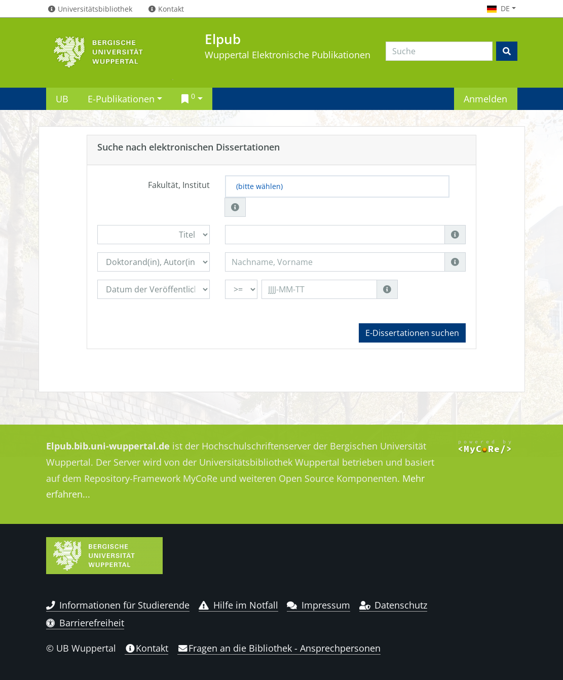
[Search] (439, 51)
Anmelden (485, 98)
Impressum (318, 605)
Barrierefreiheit (85, 623)
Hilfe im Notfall (238, 605)
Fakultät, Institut (179, 185)
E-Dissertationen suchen (412, 332)
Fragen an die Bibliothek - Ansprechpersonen (279, 648)
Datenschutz (393, 605)
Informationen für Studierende (118, 605)
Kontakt (146, 648)
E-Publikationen (121, 98)
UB (62, 98)
